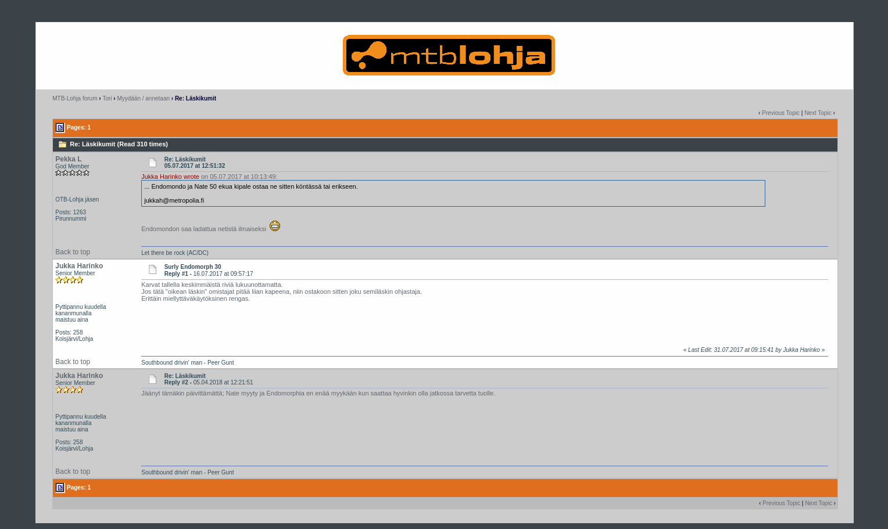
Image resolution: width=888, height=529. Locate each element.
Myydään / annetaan (143, 98)
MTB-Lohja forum (74, 98)
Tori (107, 98)
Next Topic (818, 113)
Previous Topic (781, 113)
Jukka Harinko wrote (170, 176)
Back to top (72, 252)
